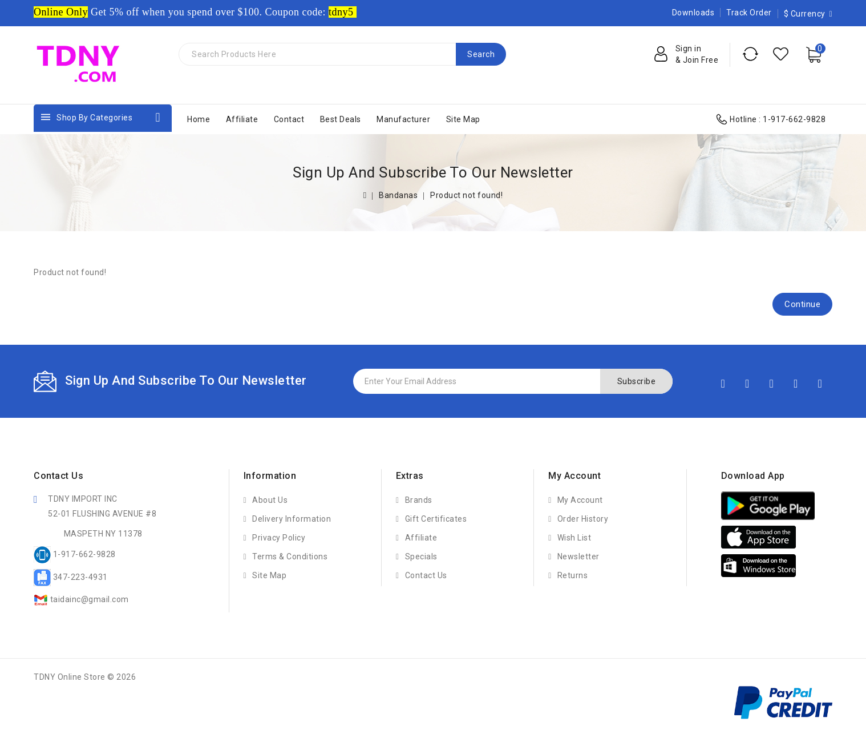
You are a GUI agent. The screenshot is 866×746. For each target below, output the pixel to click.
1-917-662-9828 (794, 119)
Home (198, 119)
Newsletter (578, 556)
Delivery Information (291, 518)
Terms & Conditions (289, 556)
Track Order (749, 12)
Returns (572, 575)
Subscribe (636, 381)
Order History (583, 518)
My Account (580, 500)
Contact (289, 119)
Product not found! (466, 195)
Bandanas (398, 195)
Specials (421, 556)
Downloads (693, 12)
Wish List (574, 537)
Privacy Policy (278, 537)
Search (481, 54)
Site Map (463, 119)
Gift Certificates (436, 518)
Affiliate (242, 119)
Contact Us (426, 575)
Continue (802, 304)
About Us (270, 500)
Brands (418, 500)
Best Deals (340, 119)
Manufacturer (403, 119)
